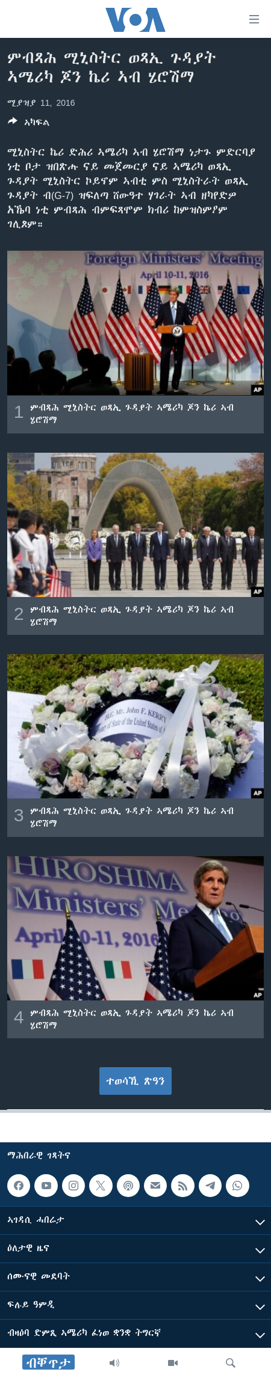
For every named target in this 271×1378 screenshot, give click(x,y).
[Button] (29, 125)
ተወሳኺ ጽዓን (135, 1081)
